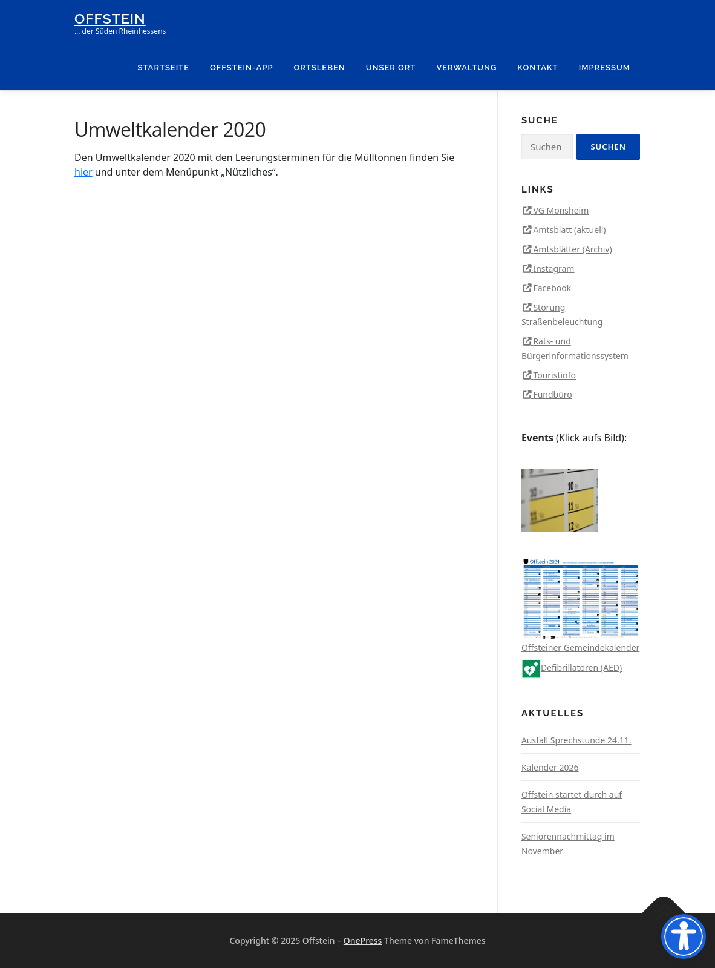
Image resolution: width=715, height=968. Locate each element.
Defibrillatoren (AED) (571, 667)
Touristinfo (554, 375)
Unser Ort (391, 67)
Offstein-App (241, 67)
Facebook (552, 288)
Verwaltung (466, 67)
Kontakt (537, 67)
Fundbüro (552, 394)
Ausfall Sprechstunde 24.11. (576, 740)
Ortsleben (319, 67)
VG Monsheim (561, 210)
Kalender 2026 (550, 767)
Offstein (110, 18)
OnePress (363, 940)
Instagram (553, 268)
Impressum (604, 67)
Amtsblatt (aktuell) (569, 229)
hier (83, 172)
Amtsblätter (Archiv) (572, 249)
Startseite (164, 67)
